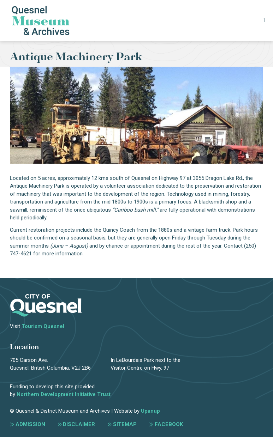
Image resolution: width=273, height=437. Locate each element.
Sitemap (125, 424)
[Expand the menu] (263, 20)
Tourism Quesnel (43, 326)
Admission (30, 424)
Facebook (169, 424)
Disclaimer (79, 424)
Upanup (150, 411)
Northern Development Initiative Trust (64, 394)
